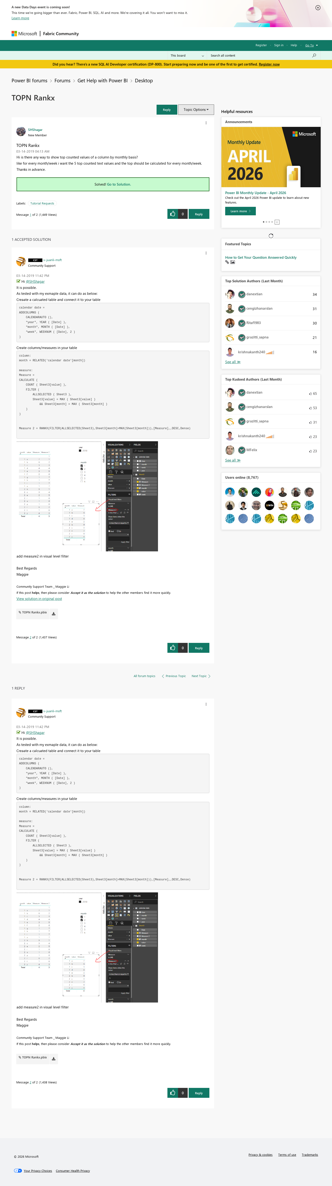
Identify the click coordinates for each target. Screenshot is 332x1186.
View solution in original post (39, 598)
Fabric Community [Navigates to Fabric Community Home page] (61, 33)
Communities (150, 33)
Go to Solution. (119, 184)
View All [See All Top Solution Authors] (233, 362)
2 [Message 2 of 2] (30, 637)
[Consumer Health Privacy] (73, 1170)
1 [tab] (264, 222)
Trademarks (310, 1155)
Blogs (171, 33)
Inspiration (110, 33)
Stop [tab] (277, 222)
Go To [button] (309, 45)
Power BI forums (29, 80)
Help (294, 45)
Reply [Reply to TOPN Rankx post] (199, 214)
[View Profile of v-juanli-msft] (52, 259)
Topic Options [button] (195, 109)
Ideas (129, 33)
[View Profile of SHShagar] (35, 129)
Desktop (144, 80)
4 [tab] (272, 222)
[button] (167, 109)
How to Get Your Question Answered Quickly (261, 257)
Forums (89, 33)
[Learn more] (240, 211)
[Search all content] (264, 55)
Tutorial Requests (42, 203)
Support (209, 33)
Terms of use (287, 1155)
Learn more (20, 18)
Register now (269, 64)
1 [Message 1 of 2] (30, 214)
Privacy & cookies (261, 1155)
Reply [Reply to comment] (199, 648)
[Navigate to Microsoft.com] (24, 33)
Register (261, 45)
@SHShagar (35, 281)
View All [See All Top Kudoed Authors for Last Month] (233, 460)
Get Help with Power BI (103, 80)
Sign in (278, 45)
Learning (190, 33)
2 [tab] (266, 222)
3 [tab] (269, 222)
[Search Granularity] (187, 55)
